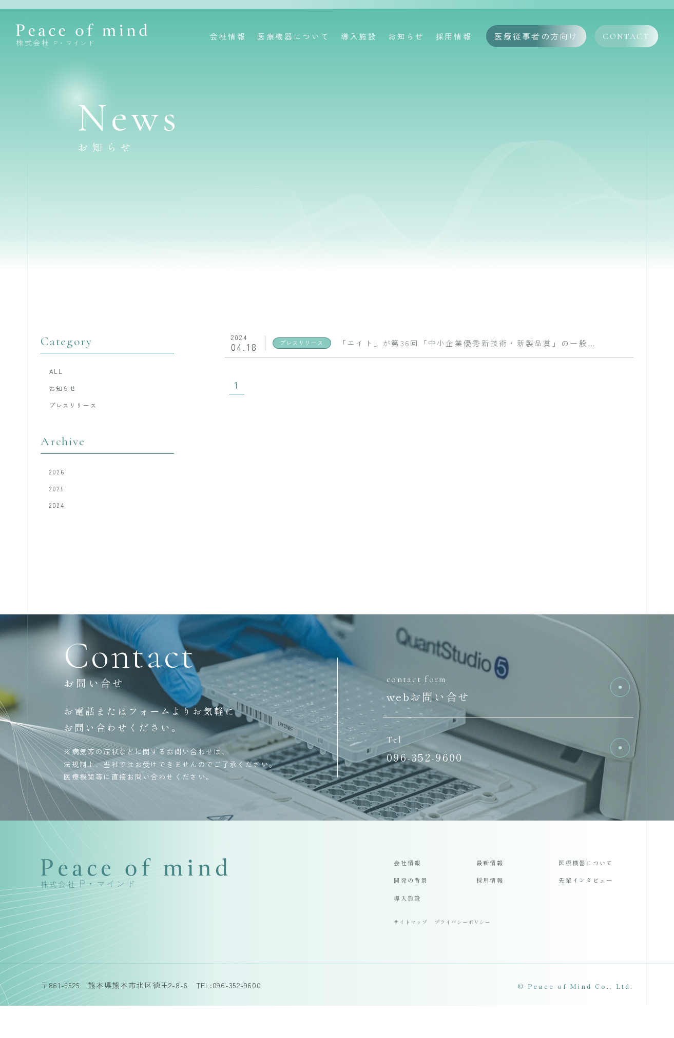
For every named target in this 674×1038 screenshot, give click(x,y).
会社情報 (228, 37)
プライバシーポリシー (481, 952)
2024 (62, 523)
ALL (61, 373)
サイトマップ (416, 952)
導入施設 (359, 37)
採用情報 (454, 37)
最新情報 (494, 885)
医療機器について (293, 37)
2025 (62, 503)
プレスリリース (84, 413)
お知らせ (406, 37)
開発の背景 (417, 906)
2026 (62, 483)
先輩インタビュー (595, 906)
